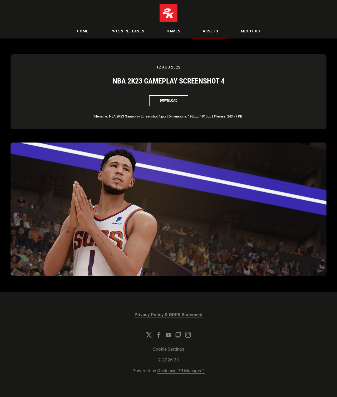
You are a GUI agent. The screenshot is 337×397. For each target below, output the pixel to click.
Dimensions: (177, 116)
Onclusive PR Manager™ (181, 370)
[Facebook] (159, 335)
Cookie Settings (168, 349)
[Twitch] (178, 335)
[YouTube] (168, 335)
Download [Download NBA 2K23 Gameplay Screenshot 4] (168, 100)
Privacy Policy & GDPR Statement (169, 314)
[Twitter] (149, 335)
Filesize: (220, 116)
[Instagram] (188, 335)
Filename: (100, 116)
